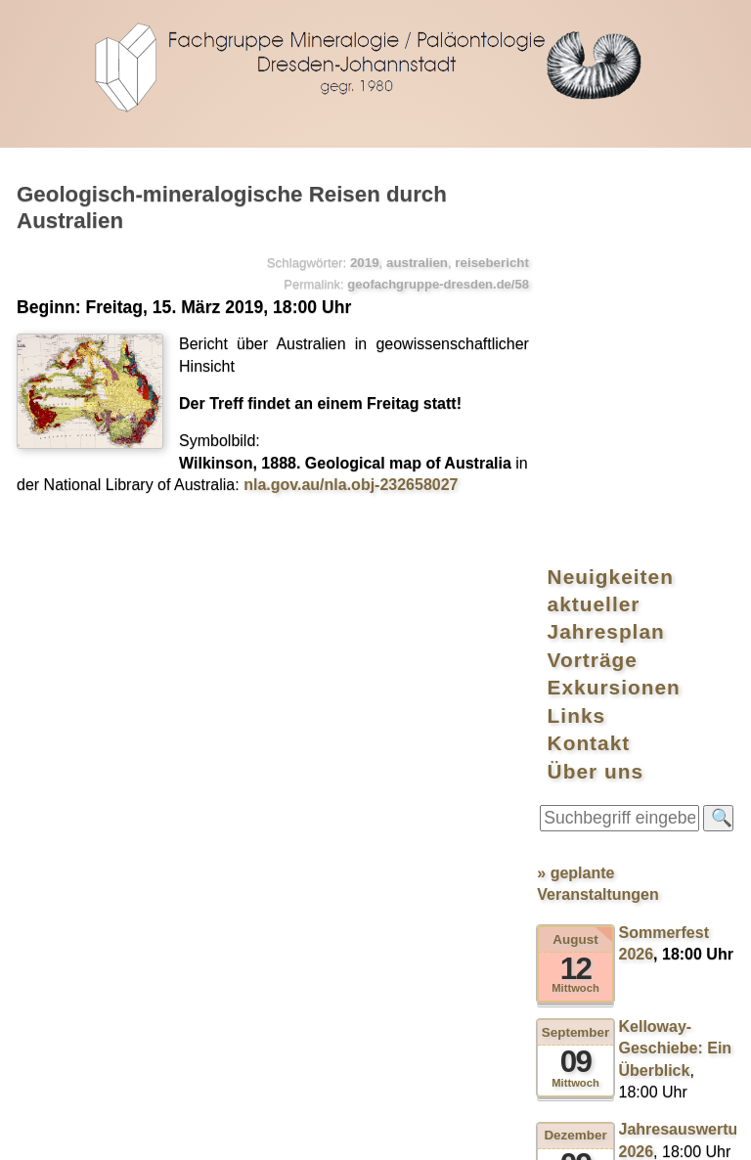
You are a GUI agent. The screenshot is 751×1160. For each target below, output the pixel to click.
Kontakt (617, 359)
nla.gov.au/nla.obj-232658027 (368, 482)
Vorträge (621, 277)
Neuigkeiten (639, 195)
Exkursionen (642, 304)
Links (605, 332)
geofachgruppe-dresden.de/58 (427, 282)
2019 (354, 260)
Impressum (382, 1134)
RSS (187, 1134)
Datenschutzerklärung (504, 1134)
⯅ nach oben (700, 893)
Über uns (624, 387)
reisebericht (481, 260)
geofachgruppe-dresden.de (375, 65)
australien (406, 260)
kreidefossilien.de (272, 1134)
